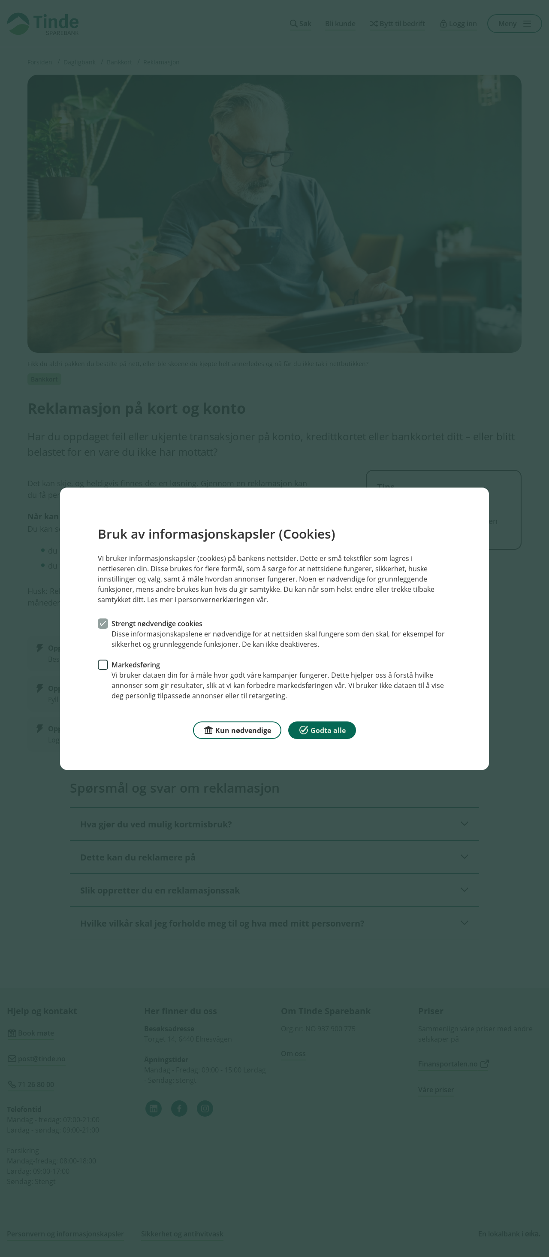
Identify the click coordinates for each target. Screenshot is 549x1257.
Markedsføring (136, 664)
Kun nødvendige (237, 729)
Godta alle (322, 729)
